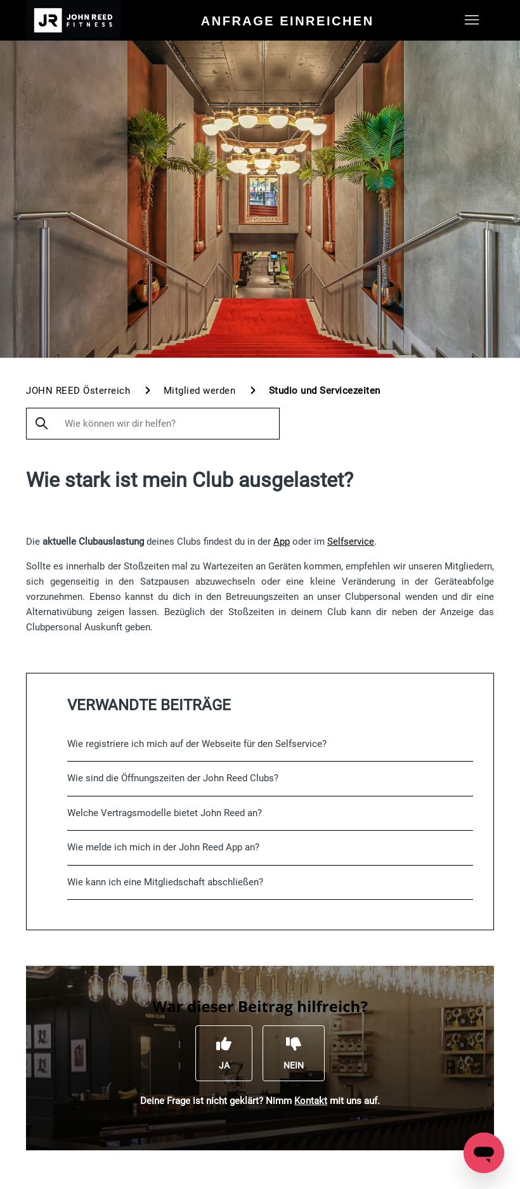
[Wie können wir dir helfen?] (153, 423)
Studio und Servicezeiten (324, 390)
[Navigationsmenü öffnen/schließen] (471, 20)
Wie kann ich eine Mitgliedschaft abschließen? (165, 882)
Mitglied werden (200, 390)
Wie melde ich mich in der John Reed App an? (163, 847)
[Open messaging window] (484, 1153)
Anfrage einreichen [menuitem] (287, 21)
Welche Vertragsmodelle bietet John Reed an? (164, 813)
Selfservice (350, 541)
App (281, 541)
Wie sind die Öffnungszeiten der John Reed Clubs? (172, 778)
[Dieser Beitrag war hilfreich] (223, 1053)
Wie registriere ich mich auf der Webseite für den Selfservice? (197, 744)
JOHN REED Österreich (78, 390)
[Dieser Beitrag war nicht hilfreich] (294, 1053)
